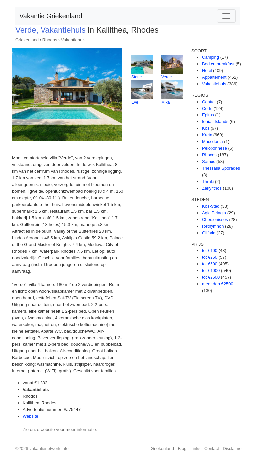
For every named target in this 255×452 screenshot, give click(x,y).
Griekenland (27, 39)
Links (195, 448)
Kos (205, 128)
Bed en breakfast (218, 63)
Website (30, 416)
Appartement (214, 77)
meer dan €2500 (217, 283)
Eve (134, 102)
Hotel (207, 70)
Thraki (208, 181)
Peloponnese (214, 148)
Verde (166, 77)
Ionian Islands (215, 121)
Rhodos (49, 39)
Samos (208, 161)
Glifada (208, 232)
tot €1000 (211, 270)
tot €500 (209, 263)
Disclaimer (233, 448)
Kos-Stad (210, 206)
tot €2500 (211, 277)
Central (209, 101)
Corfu (207, 108)
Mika (165, 102)
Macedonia (212, 141)
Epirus (208, 115)
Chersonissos (215, 219)
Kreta (207, 134)
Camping (210, 57)
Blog (182, 448)
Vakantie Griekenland (50, 16)
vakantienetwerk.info (49, 448)
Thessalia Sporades (221, 168)
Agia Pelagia (214, 212)
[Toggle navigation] (226, 16)
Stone (136, 77)
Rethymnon (213, 226)
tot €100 (209, 250)
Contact (211, 448)
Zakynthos (212, 188)
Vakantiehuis (73, 39)
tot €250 (209, 257)
